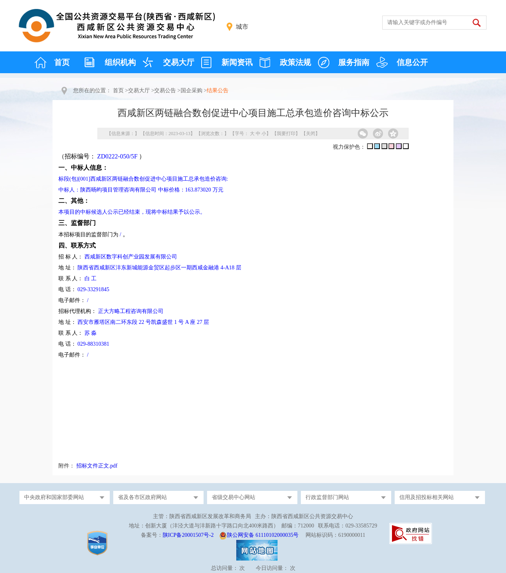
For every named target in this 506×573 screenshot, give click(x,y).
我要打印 (286, 133)
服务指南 (353, 62)
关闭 (310, 133)
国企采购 (191, 90)
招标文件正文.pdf (97, 466)
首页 (62, 62)
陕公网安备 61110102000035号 (263, 535)
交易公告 (165, 90)
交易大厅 (178, 62)
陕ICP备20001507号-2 (188, 535)
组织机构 (120, 62)
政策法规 (295, 62)
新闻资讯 (237, 62)
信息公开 (412, 62)
